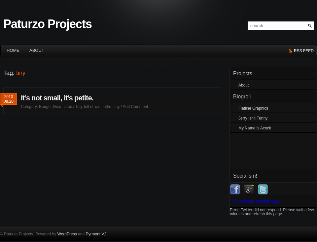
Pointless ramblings (256, 201)
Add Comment (135, 106)
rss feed (304, 51)
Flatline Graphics (253, 108)
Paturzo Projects (47, 24)
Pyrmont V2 (96, 234)
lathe (67, 106)
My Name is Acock (254, 128)
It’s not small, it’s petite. (57, 98)
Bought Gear (50, 106)
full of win (92, 106)
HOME (13, 50)
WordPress (67, 234)
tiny (117, 106)
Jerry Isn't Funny (252, 118)
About (36, 50)
